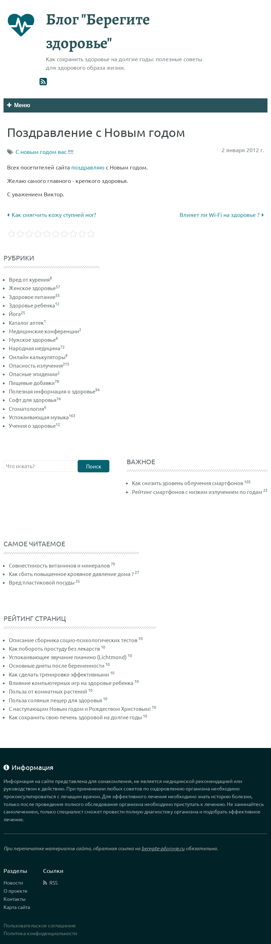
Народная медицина (37, 348)
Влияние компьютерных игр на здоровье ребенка (71, 682)
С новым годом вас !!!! (44, 151)
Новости (13, 882)
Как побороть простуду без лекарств (54, 648)
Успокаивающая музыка (42, 417)
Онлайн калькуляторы (38, 356)
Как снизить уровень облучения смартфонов (187, 482)
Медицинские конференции (45, 331)
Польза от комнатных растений (48, 691)
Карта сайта (17, 907)
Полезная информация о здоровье (54, 391)
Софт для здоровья (35, 399)
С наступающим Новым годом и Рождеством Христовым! (80, 708)
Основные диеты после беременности (56, 665)
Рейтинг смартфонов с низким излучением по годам (197, 491)
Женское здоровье (34, 287)
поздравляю (87, 167)
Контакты (15, 899)
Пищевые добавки (34, 382)
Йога (17, 313)
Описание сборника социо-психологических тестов (73, 640)
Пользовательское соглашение (40, 925)
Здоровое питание (34, 296)
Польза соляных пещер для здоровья (55, 700)
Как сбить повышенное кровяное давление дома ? (71, 573)
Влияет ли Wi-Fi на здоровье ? (222, 214)
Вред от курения (30, 279)
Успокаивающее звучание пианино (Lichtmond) (68, 657)
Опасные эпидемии (34, 373)
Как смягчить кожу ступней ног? (51, 214)
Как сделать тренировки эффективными (59, 674)
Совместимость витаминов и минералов (59, 565)
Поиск (93, 466)
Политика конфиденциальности (40, 933)
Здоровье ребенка (34, 305)
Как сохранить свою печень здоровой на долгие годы (75, 717)
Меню (18, 105)
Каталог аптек (27, 322)
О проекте (16, 890)
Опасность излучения (39, 365)
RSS (53, 882)
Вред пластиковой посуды (41, 582)
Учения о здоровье (34, 425)
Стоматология (27, 408)
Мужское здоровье (33, 339)
